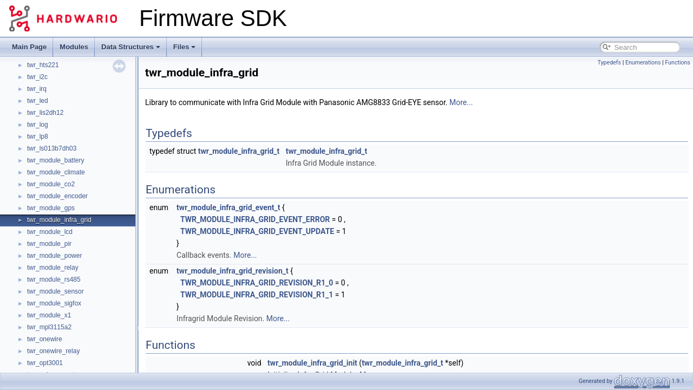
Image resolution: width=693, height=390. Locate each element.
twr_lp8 (37, 136)
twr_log (37, 124)
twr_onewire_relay (53, 351)
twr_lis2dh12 (45, 112)
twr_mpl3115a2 (49, 327)
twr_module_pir (49, 244)
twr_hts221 (43, 65)
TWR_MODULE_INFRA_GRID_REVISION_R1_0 (256, 282)
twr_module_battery (55, 160)
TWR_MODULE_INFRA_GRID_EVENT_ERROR (255, 219)
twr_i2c (37, 77)
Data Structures (130, 47)
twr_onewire (44, 339)
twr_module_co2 (51, 184)
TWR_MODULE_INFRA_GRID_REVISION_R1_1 (256, 294)
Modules (74, 47)
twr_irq (37, 89)
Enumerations (643, 62)
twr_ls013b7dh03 (51, 148)
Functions (677, 62)
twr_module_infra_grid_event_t (228, 207)
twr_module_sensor (55, 291)
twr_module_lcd (50, 232)
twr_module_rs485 (54, 279)
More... (461, 102)
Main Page (29, 47)
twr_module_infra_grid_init (312, 363)
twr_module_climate (56, 172)
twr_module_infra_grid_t (238, 151)
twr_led (37, 101)
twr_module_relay (53, 267)
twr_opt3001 (45, 363)
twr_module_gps (51, 208)
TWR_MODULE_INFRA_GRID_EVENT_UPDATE (257, 231)
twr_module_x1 (49, 315)
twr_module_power (54, 255)
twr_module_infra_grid (59, 220)
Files (184, 47)
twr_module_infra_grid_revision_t (232, 270)
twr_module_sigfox (54, 303)
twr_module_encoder (57, 196)
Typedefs (609, 62)
